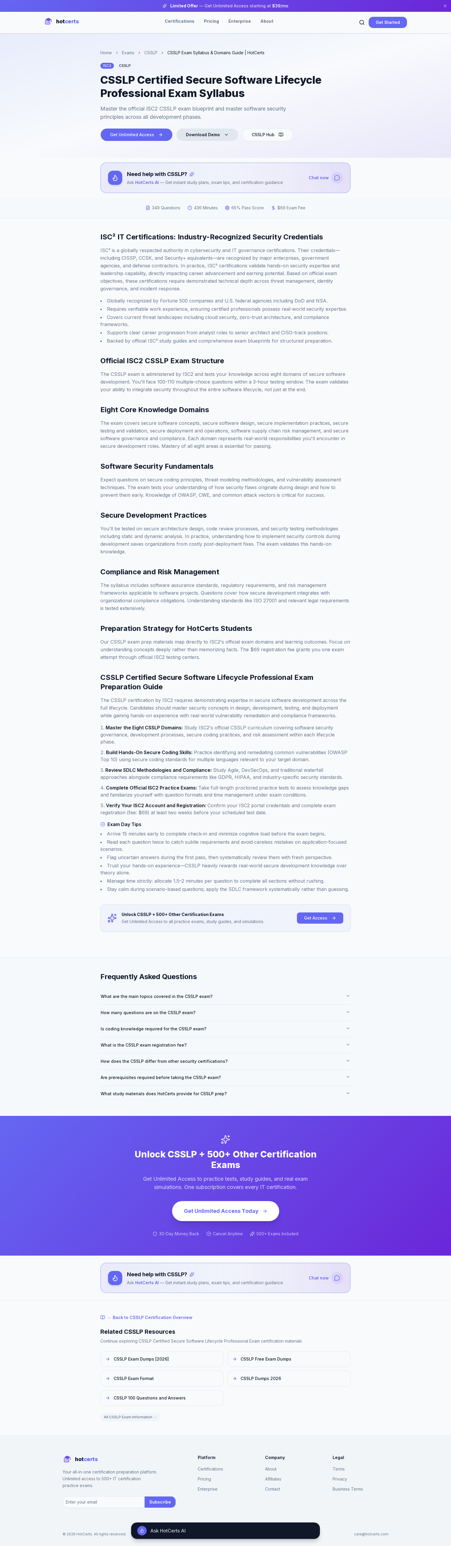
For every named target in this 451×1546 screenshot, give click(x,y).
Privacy (340, 1479)
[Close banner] (445, 6)
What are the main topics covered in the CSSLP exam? (225, 996)
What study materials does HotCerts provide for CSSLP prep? (225, 1093)
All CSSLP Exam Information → (130, 1417)
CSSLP (150, 52)
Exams (128, 52)
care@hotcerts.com (371, 1534)
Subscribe (160, 1501)
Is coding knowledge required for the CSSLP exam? (225, 1028)
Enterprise (239, 21)
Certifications (180, 21)
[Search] (362, 22)
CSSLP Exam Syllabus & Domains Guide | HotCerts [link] (215, 52)
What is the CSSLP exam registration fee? (225, 1044)
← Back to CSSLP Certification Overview (146, 1317)
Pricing (211, 21)
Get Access (320, 917)
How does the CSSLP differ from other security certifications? (225, 1061)
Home (106, 52)
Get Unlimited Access (136, 134)
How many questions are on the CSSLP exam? (225, 1012)
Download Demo (207, 134)
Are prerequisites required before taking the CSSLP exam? (225, 1077)
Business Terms (348, 1489)
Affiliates (273, 1479)
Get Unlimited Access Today (225, 1211)
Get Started (388, 22)
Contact (272, 1489)
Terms (339, 1469)
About (266, 21)
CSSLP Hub (267, 134)
